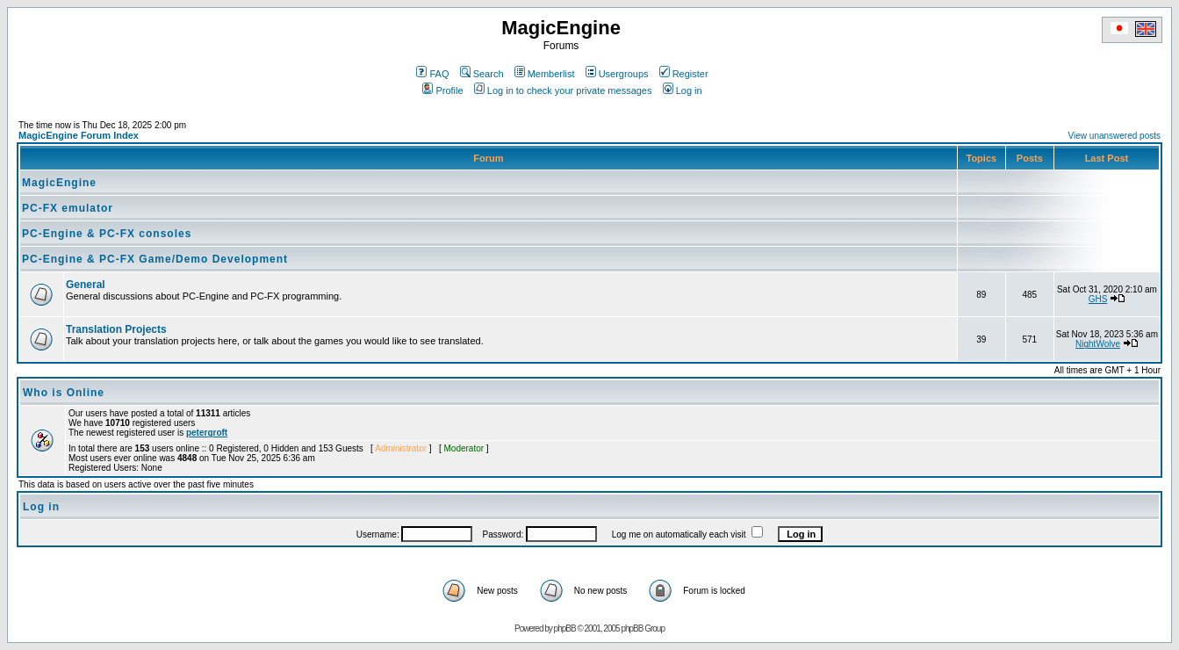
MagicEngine (59, 183)
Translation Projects (116, 329)
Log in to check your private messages (563, 90)
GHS (1098, 299)
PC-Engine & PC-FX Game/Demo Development (155, 259)
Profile (442, 90)
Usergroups (617, 74)
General (85, 284)
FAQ (432, 74)
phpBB (565, 628)
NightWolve (1097, 344)
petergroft (206, 432)
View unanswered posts (1114, 136)
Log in (682, 90)
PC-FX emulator (67, 208)
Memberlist (544, 74)
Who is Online (63, 392)
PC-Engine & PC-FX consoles (106, 234)
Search (482, 74)
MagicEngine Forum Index (78, 135)
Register (683, 74)
